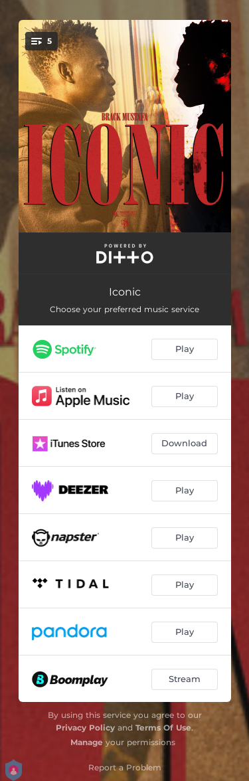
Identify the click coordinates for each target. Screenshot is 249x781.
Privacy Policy (85, 728)
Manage (86, 742)
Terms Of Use (163, 728)
